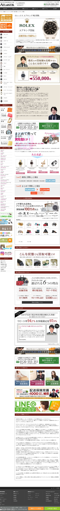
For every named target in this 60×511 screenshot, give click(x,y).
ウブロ (5, 43)
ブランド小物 (37, 234)
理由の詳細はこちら (37, 294)
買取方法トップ (16, 486)
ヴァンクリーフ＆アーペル (8, 94)
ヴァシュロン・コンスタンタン (8, 83)
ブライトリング (7, 47)
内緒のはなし (56, 493)
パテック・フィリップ (8, 86)
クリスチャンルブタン (6, 180)
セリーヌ (6, 188)
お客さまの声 (3, 267)
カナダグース (6, 205)
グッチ (6, 164)
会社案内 (55, 8)
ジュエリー (2, 489)
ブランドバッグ (45, 227)
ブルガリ (5, 97)
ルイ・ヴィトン (7, 69)
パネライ (5, 53)
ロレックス (6, 34)
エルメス (6, 151)
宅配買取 (14, 488)
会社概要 (47, 491)
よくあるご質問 (56, 2)
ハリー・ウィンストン (8, 90)
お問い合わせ (56, 486)
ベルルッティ (6, 178)
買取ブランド (35, 8)
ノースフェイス (6, 199)
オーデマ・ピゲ (7, 59)
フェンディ (6, 186)
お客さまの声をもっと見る (53, 336)
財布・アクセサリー (3, 491)
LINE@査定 (15, 493)
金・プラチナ (20, 227)
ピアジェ (5, 50)
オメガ (5, 37)
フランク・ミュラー (7, 56)
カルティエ (6, 40)
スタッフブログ (56, 495)
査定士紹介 (56, 491)
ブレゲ (5, 63)
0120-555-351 (52, 4)
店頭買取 (14, 489)
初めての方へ (15, 8)
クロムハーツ (6, 159)
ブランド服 (46, 234)
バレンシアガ (6, 210)
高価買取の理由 (4, 264)
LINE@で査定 (52, 508)
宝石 (37, 227)
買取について (25, 8)
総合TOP (5, 8)
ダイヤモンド (29, 227)
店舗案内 (2, 269)
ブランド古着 (2, 493)
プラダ (6, 194)
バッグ (1, 488)
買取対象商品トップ (3, 486)
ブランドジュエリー (20, 234)
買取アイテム (45, 8)
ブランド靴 (54, 234)
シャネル (5, 72)
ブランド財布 (29, 234)
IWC (4, 66)
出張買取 (14, 491)
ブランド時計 (54, 227)
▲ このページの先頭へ (55, 480)
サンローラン (6, 191)
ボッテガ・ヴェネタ (6, 175)
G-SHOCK (6, 101)
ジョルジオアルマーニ (6, 207)
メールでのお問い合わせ (48, 2)
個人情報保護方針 (49, 493)
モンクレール (6, 202)
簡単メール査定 (36, 508)
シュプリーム (6, 197)
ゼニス (5, 76)
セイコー (5, 79)
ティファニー (6, 170)
